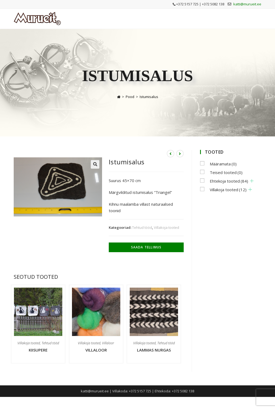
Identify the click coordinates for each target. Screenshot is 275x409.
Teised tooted (226, 172)
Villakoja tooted (166, 227)
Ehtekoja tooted (229, 181)
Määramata (223, 164)
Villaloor (108, 343)
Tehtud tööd (142, 227)
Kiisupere (38, 350)
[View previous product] (170, 153)
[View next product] (180, 153)
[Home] (118, 96)
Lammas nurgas (154, 350)
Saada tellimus (146, 247)
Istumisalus (149, 96)
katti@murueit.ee (247, 4)
